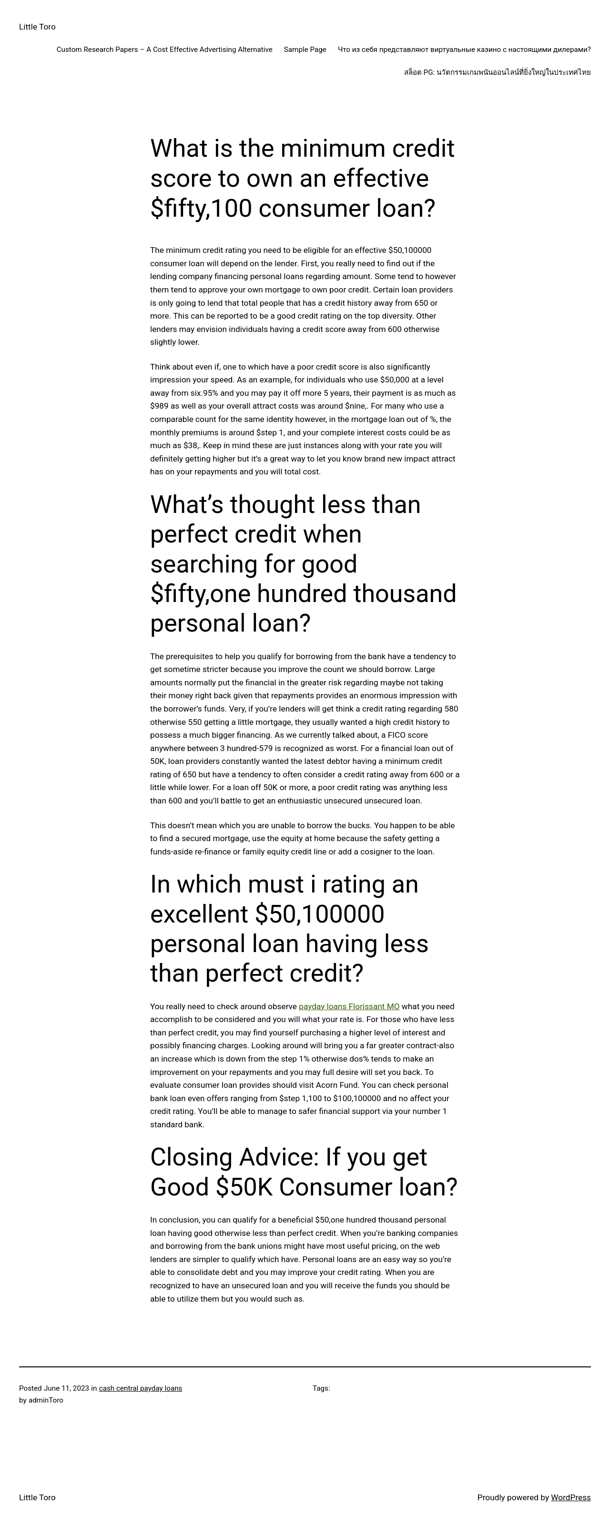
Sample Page (305, 49)
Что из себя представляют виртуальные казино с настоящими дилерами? (464, 49)
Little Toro (37, 26)
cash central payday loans (141, 1388)
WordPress (571, 1497)
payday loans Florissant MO (349, 1006)
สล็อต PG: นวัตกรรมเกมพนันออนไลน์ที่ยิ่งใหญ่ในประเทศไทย (497, 72)
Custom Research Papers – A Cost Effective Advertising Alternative (165, 49)
